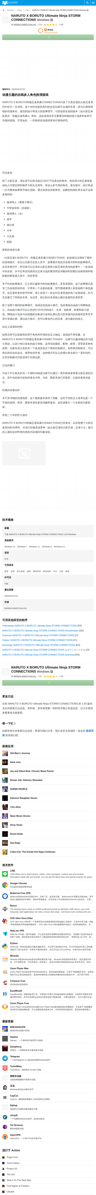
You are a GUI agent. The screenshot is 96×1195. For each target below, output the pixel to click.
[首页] (3, 10)
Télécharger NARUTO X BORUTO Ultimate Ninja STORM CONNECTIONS (39, 626)
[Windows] (10, 10)
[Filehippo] (10, 3)
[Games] (19, 10)
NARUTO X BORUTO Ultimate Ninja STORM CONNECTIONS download (38, 655)
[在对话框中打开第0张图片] (24, 453)
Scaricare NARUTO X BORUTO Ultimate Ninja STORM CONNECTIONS (38, 635)
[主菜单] (93, 3)
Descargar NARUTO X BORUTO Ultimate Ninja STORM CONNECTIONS (38, 645)
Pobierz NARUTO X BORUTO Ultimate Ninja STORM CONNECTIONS (37, 640)
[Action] (27, 10)
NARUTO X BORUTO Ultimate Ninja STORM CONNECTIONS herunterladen (40, 630)
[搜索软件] (87, 3)
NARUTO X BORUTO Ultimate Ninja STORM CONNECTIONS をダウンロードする (43, 650)
